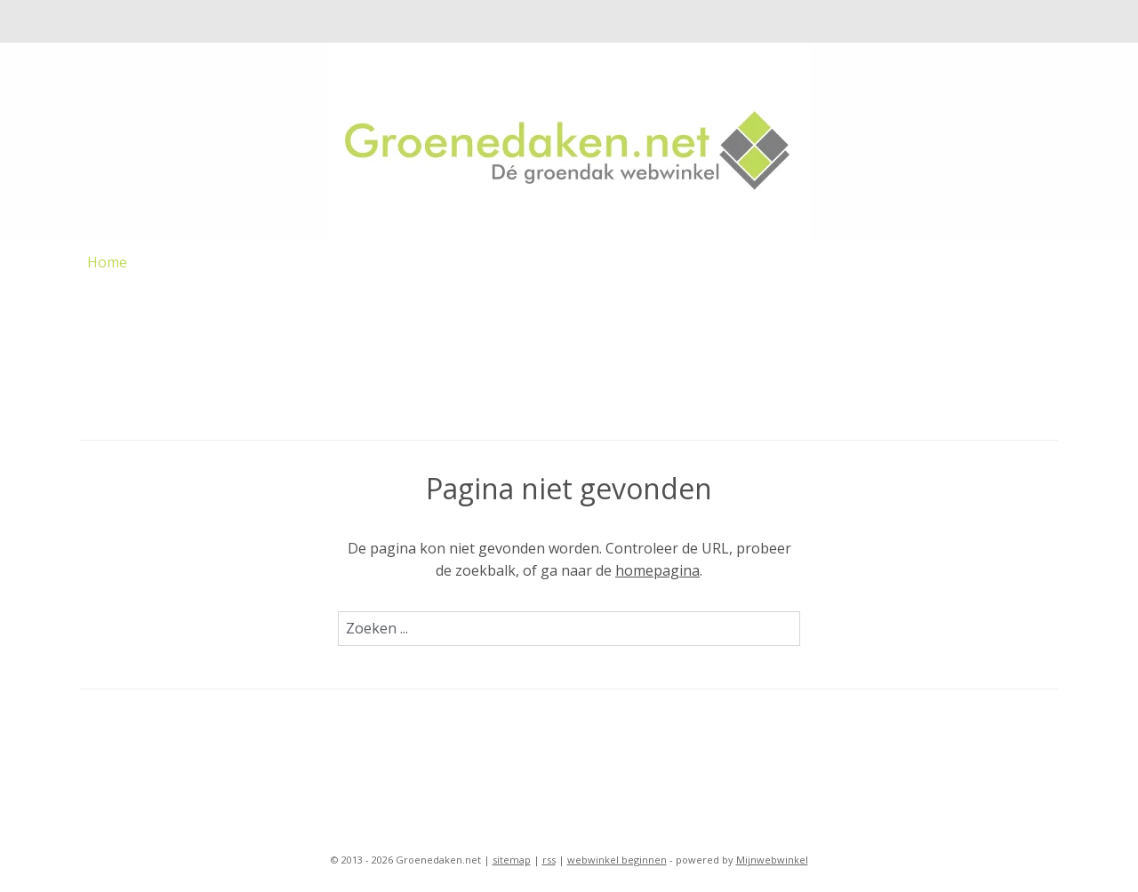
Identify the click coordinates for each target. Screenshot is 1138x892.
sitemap (512, 859)
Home (107, 262)
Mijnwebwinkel (772, 859)
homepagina (657, 570)
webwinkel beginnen (617, 859)
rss (549, 859)
